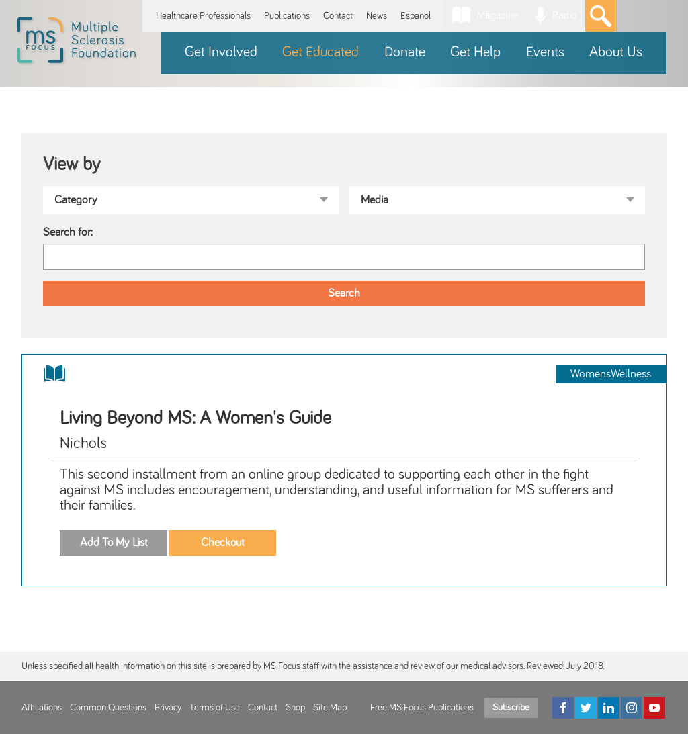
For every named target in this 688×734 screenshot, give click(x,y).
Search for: (68, 232)
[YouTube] (654, 708)
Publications (287, 16)
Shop (295, 708)
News (376, 16)
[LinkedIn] (608, 708)
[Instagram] (631, 708)
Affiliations (42, 708)
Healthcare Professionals (203, 16)
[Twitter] (586, 708)
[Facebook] (563, 708)
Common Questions (108, 708)
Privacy (168, 708)
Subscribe (510, 708)
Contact (338, 16)
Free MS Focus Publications (422, 708)
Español (415, 16)
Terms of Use (214, 708)
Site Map (330, 708)
